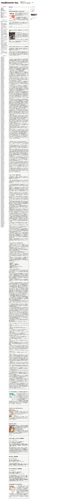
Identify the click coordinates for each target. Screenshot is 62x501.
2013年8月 (2, 118)
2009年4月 (2, 81)
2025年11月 (2, 222)
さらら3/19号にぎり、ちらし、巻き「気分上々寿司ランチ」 (4, 39)
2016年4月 (2, 141)
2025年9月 (2, 221)
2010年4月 (2, 90)
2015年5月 (2, 133)
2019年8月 (2, 169)
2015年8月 (2, 135)
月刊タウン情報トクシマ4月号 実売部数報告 (16, 438)
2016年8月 (2, 144)
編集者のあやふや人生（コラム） (4, 17)
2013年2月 (2, 114)
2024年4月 (2, 209)
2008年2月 (2, 71)
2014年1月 (2, 122)
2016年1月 (2, 139)
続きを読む (10, 26)
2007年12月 (2, 70)
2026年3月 (2, 225)
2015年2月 (2, 131)
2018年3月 (2, 157)
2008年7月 (2, 75)
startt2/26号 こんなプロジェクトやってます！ (4, 49)
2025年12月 (2, 223)
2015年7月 (2, 134)
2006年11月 (2, 61)
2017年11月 (2, 154)
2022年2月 (2, 190)
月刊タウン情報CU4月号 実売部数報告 (15, 468)
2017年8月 (2, 152)
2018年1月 (2, 156)
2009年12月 (2, 87)
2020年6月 (2, 176)
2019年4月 (2, 166)
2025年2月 (2, 216)
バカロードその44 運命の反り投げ (15, 174)
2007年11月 (2, 69)
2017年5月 (2, 150)
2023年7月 (2, 202)
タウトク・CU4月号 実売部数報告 (4, 23)
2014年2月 (2, 122)
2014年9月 (2, 127)
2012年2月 (2, 105)
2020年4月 (2, 175)
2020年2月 (2, 173)
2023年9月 (2, 204)
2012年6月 (2, 108)
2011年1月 (2, 96)
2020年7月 (2, 177)
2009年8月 (2, 84)
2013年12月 (2, 121)
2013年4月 (2, 115)
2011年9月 (2, 102)
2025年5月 (2, 218)
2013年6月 (2, 117)
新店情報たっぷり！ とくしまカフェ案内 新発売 (4, 53)
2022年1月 (2, 190)
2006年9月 (2, 59)
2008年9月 (2, 76)
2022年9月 (2, 195)
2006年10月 (2, 60)
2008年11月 (2, 78)
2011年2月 (2, 97)
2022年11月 (2, 197)
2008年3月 (2, 72)
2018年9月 (2, 161)
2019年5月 (2, 167)
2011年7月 (2, 100)
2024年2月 (2, 207)
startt (1, 14)
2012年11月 (2, 112)
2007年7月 (2, 66)
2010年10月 (2, 94)
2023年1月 (2, 198)
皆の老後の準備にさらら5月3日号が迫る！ (16, 484)
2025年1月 (2, 215)
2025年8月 (2, 220)
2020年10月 (2, 179)
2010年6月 (2, 91)
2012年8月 (2, 110)
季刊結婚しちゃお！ (3, 16)
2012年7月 (2, 109)
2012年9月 (2, 110)
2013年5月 (2, 116)
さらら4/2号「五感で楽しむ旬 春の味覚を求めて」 (4, 35)
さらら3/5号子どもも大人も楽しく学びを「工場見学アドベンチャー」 (4, 46)
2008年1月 (2, 71)
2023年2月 (2, 199)
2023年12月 (2, 206)
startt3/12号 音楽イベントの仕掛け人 (4, 43)
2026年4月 (2, 226)
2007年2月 (2, 63)
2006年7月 (2, 58)
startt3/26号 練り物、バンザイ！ (4, 38)
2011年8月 (2, 101)
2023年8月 (2, 203)
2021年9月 (2, 187)
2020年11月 (2, 180)
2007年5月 (2, 65)
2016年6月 (2, 142)
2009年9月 (2, 85)
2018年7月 (2, 160)
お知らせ (2, 8)
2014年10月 (2, 128)
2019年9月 (2, 170)
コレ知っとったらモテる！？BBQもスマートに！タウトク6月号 (18, 30)
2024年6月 (2, 210)
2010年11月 (2, 95)
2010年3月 (2, 89)
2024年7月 (2, 211)
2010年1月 (2, 88)
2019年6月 (2, 168)
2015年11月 (2, 137)
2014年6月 (2, 125)
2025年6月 (2, 219)
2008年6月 (2, 74)
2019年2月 (2, 165)
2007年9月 (2, 68)
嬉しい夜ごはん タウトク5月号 (4, 25)
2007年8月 (2, 67)
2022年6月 (2, 193)
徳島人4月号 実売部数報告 (13, 456)
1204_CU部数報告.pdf (12, 470)
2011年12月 (2, 104)
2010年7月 (2, 92)
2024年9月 (2, 212)
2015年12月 (2, 138)
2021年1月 (2, 181)
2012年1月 (2, 105)
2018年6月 (2, 159)
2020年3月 (2, 174)
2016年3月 (2, 140)
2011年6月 (2, 100)
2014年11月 (2, 129)
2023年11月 (2, 205)
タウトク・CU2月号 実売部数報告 (4, 44)
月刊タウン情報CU (3, 12)
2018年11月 (2, 163)
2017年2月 (2, 148)
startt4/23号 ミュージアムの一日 (4, 26)
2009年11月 (2, 86)
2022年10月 (2, 196)
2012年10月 (2, 111)
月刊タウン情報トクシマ (4, 10)
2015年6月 (2, 134)
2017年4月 (2, 149)
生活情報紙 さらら (3, 13)
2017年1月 (2, 147)
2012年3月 (2, 106)
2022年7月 (2, 194)
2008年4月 (2, 73)
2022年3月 (2, 191)
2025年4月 (2, 217)
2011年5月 (2, 99)
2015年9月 (2, 136)
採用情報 (2, 9)
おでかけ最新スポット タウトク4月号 (4, 36)
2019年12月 (2, 172)
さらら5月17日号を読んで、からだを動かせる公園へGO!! (18, 391)
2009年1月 (2, 79)
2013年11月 (2, 120)
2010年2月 (2, 88)
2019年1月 (2, 164)
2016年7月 (2, 143)
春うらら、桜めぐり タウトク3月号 (4, 47)
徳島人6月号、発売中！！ (13, 423)
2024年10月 (2, 213)
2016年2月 (2, 139)
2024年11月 (2, 214)
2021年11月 (2, 188)
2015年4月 (2, 132)
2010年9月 (2, 93)
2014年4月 (2, 124)
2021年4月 (2, 183)
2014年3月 (2, 123)
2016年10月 (2, 145)
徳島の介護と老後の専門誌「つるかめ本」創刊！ (17, 11)
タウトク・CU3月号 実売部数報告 (4, 33)
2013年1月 (2, 113)
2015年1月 (2, 130)
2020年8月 (2, 178)
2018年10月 (2, 162)
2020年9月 (2, 178)
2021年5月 (2, 184)
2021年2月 (2, 182)
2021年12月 (2, 189)
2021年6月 (2, 185)
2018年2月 (2, 156)
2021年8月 (2, 186)
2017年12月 (2, 155)
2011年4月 (2, 98)
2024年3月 (2, 208)
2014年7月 (2, 126)
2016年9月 (2, 144)
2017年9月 (2, 153)
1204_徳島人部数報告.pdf (13, 458)
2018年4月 (2, 158)
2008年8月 (2, 76)
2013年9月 (2, 119)
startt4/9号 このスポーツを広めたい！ (4, 31)
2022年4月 (2, 192)
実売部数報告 (2, 10)
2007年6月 (2, 66)
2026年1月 (2, 224)
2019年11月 (2, 171)
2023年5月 (2, 201)
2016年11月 (2, 146)
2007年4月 (2, 64)
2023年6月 (2, 202)
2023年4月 (2, 200)
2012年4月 (2, 107)
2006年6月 (2, 57)
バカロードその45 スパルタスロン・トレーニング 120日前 (18, 46)
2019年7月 (2, 168)
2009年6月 (2, 83)
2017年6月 (2, 151)
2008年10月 (2, 77)
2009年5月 (2, 82)
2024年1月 (2, 207)
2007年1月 (2, 62)
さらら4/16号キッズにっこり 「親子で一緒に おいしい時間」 (4, 30)
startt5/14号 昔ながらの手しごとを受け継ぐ (4, 22)
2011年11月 (2, 103)
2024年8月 (2, 212)
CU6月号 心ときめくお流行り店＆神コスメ (16, 408)
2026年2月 (2, 224)
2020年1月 (2, 173)
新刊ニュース (2, 15)
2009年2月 (2, 80)
